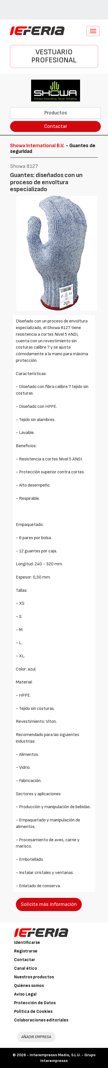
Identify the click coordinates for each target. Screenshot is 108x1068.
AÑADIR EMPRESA (36, 1036)
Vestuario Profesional (54, 56)
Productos (55, 113)
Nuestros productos (34, 977)
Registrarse (25, 951)
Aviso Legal (25, 994)
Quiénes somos (29, 985)
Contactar (55, 126)
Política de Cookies (33, 1011)
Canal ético (25, 968)
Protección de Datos (35, 1003)
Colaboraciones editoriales (41, 1020)
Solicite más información (49, 904)
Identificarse (27, 942)
